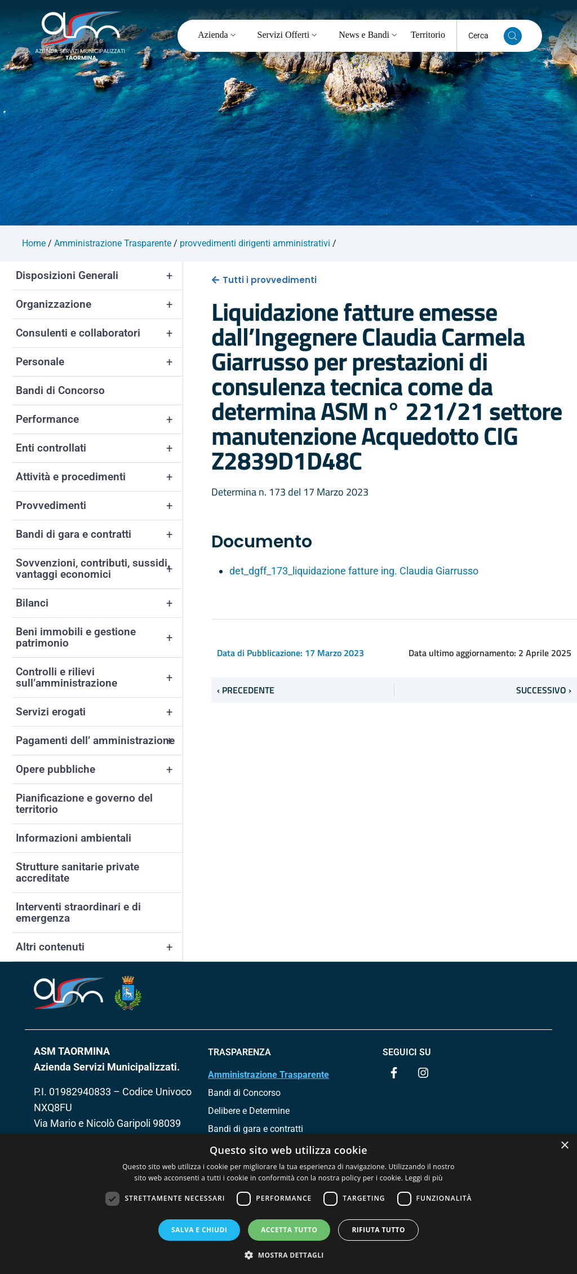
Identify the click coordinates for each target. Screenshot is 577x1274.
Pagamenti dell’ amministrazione (99, 741)
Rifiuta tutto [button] (378, 1230)
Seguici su (407, 1052)
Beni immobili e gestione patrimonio (99, 637)
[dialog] (288, 1204)
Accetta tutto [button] (289, 1230)
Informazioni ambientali (73, 837)
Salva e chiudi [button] (199, 1230)
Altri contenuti (99, 947)
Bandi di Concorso (60, 390)
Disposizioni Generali (99, 276)
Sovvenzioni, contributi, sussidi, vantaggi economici (99, 569)
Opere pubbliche (99, 769)
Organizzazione (99, 304)
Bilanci (99, 603)
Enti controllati (99, 448)
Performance (99, 419)
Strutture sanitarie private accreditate (77, 872)
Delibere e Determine (249, 1110)
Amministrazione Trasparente (268, 1074)
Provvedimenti (99, 506)
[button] (288, 1254)
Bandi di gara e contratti (99, 534)
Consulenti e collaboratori (99, 333)
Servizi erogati (99, 712)
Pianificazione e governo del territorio (84, 803)
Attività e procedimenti (99, 477)
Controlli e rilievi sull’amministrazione (99, 677)
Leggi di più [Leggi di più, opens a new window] (424, 1178)
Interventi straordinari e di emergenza (78, 912)
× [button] (564, 1146)
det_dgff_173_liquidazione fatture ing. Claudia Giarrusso (353, 571)
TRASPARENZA (239, 1052)
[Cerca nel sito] (512, 36)
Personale (99, 362)
